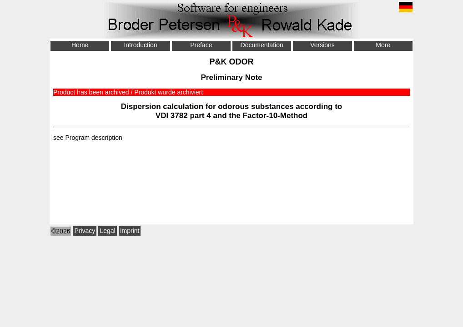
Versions (322, 45)
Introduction (140, 45)
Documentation (262, 45)
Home (79, 45)
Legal (107, 230)
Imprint (130, 230)
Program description (93, 137)
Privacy (84, 230)
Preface (201, 45)
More (383, 45)
